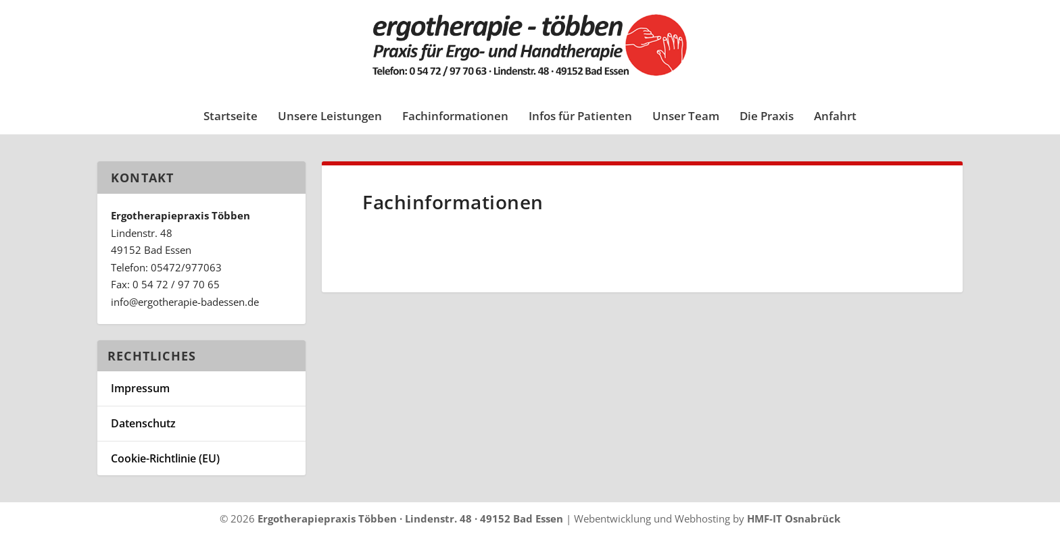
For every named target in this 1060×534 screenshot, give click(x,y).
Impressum (140, 388)
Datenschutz (143, 423)
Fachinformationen (455, 117)
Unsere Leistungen (330, 117)
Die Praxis (767, 117)
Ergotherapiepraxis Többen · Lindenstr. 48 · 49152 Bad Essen (410, 518)
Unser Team (685, 117)
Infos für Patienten (580, 117)
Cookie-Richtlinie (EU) (165, 458)
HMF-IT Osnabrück (793, 518)
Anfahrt (835, 117)
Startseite (230, 117)
